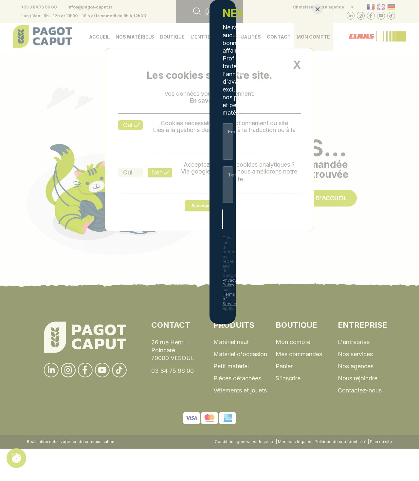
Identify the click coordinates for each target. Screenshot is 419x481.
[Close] (317, 146)
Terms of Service (290, 323)
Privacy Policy (251, 323)
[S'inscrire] (268, 300)
